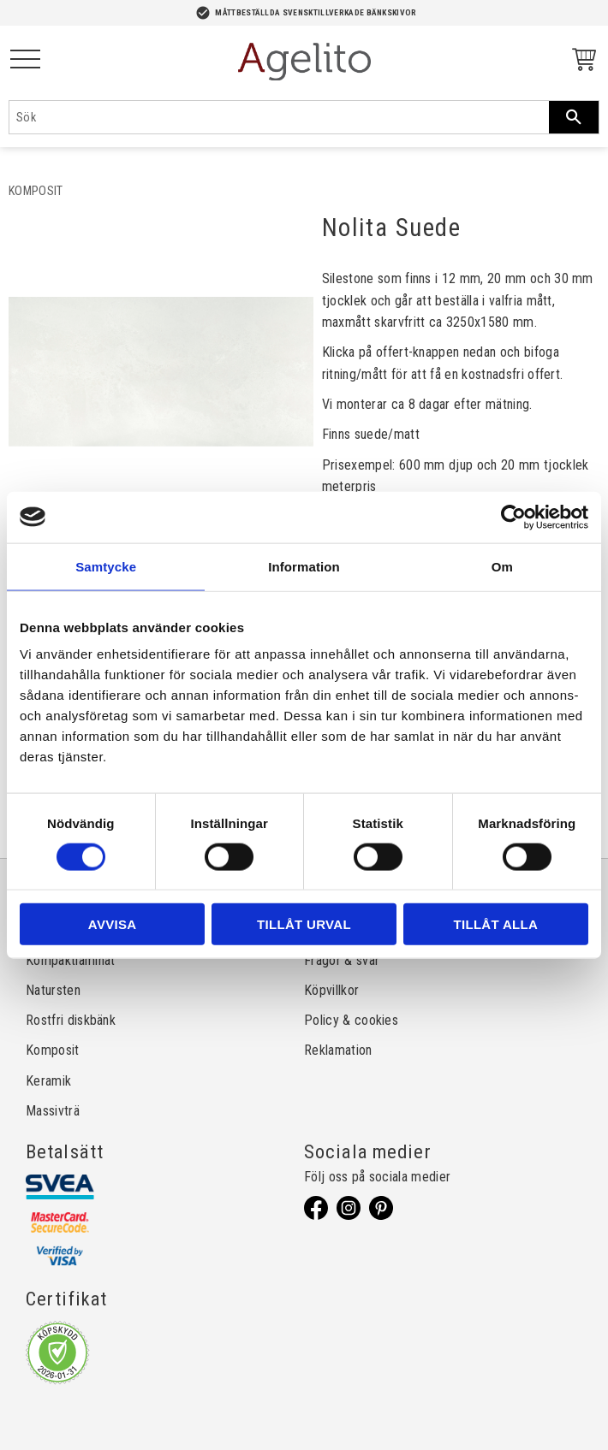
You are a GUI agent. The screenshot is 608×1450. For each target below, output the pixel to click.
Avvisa (112, 924)
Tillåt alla (495, 924)
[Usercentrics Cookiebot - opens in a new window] (513, 517)
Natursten (53, 990)
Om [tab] (502, 566)
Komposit (53, 1050)
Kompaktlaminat (70, 960)
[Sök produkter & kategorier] (279, 117)
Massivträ (53, 1111)
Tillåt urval (304, 924)
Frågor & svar (341, 960)
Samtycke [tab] (105, 566)
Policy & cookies (351, 1020)
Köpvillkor (331, 990)
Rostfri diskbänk (71, 1020)
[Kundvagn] (580, 62)
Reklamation (338, 1050)
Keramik (48, 1081)
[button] (25, 60)
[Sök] (574, 117)
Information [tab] (304, 566)
